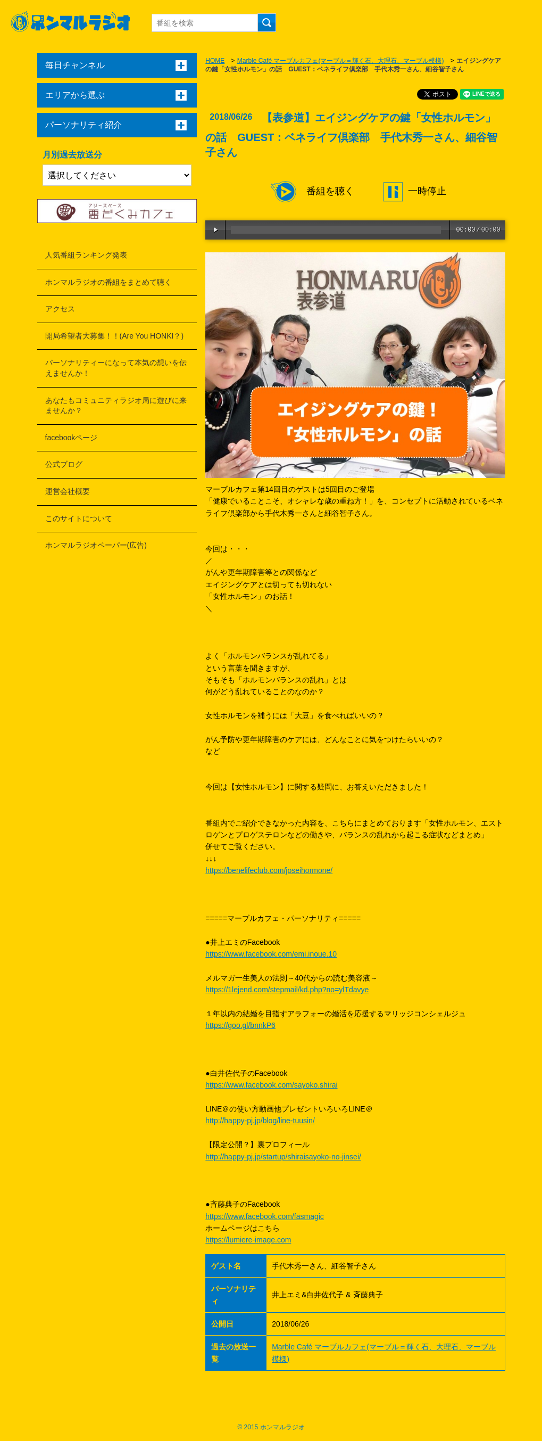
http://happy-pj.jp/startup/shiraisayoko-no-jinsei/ (283, 1156)
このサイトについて (78, 518)
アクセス (60, 308)
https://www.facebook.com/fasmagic (264, 1216)
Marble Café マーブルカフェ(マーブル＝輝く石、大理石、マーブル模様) (340, 60)
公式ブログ (63, 464)
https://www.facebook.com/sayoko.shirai (271, 1085)
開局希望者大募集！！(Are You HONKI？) (114, 336)
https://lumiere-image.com (248, 1240)
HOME (214, 60)
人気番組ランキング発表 (86, 255)
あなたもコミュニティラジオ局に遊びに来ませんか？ (116, 405)
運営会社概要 (67, 491)
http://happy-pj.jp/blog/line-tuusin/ (259, 1120)
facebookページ (71, 437)
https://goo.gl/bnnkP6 (240, 1025)
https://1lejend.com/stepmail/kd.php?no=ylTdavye (287, 989)
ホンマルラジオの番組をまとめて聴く (108, 282)
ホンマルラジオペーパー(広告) (96, 545)
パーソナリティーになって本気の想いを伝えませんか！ (116, 367)
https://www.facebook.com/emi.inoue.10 (271, 954)
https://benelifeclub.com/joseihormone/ (268, 870)
